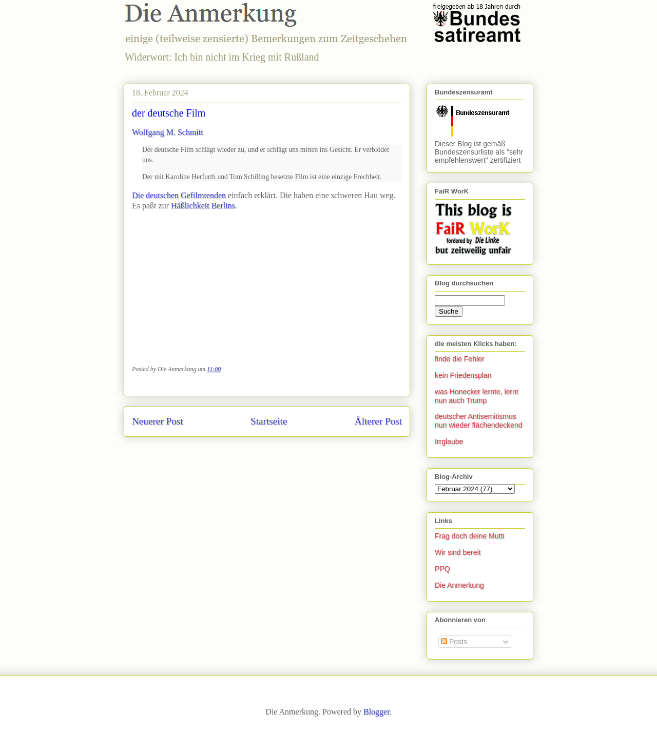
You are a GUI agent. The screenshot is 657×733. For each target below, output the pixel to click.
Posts (454, 642)
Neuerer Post (157, 421)
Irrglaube (449, 441)
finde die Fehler (460, 359)
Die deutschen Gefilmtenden (179, 195)
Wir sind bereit (457, 552)
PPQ (442, 569)
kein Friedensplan (463, 375)
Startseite (268, 421)
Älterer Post (378, 421)
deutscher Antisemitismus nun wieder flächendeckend (478, 420)
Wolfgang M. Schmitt (167, 132)
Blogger (376, 711)
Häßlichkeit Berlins (203, 205)
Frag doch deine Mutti (469, 536)
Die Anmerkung (459, 585)
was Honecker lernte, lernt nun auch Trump (476, 396)
